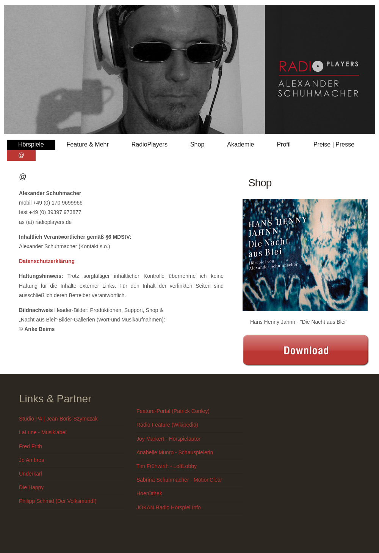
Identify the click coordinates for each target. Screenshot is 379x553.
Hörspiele (31, 144)
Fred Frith (30, 446)
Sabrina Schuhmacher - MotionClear (179, 480)
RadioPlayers (150, 144)
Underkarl (30, 474)
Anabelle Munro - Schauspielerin (174, 452)
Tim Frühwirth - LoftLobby (166, 466)
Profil (283, 144)
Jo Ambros (31, 460)
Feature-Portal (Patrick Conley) (173, 411)
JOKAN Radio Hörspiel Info (168, 507)
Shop (197, 144)
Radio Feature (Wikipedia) (167, 425)
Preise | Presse (333, 144)
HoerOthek (149, 493)
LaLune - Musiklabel (42, 432)
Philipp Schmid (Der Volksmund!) (58, 501)
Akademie (240, 144)
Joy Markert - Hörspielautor (168, 439)
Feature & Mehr (88, 144)
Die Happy (31, 487)
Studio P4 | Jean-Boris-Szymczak (58, 419)
